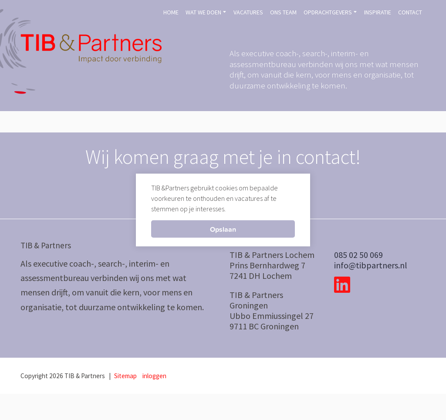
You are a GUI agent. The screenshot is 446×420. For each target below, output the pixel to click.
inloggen (154, 375)
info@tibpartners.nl (370, 265)
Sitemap (125, 375)
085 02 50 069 (358, 254)
